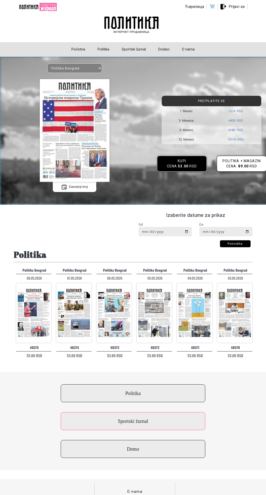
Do (201, 224)
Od (141, 224)
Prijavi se (237, 6)
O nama (135, 436)
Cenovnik (135, 467)
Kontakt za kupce (135, 444)
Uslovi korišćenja (134, 451)
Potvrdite (235, 244)
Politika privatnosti (135, 459)
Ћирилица (194, 6)
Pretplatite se (211, 101)
